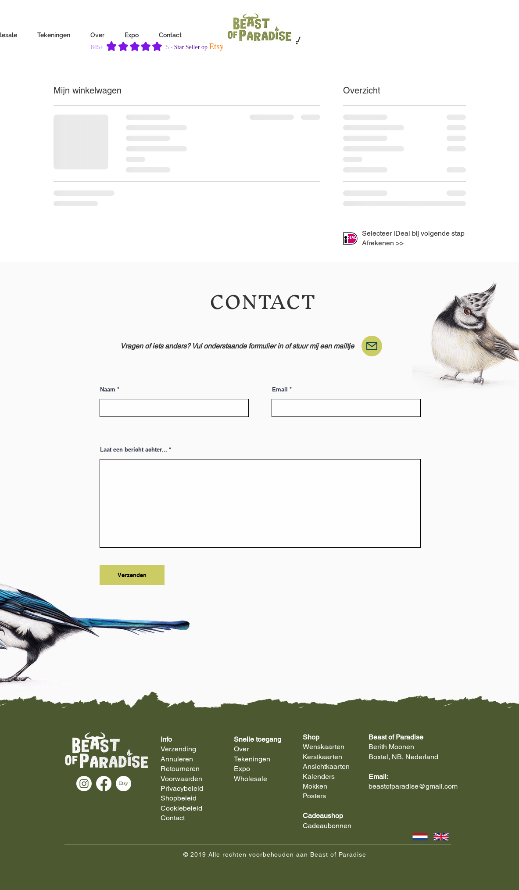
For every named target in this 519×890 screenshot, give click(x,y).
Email (280, 389)
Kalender (317, 776)
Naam (107, 389)
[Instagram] (84, 783)
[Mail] (372, 346)
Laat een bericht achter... (133, 449)
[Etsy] (123, 783)
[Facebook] (103, 783)
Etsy (216, 46)
